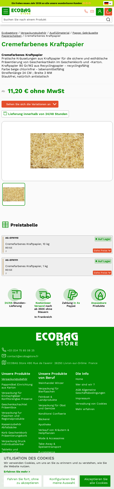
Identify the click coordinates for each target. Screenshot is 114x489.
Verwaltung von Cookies (91, 403)
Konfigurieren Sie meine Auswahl (62, 481)
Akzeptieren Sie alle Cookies (96, 481)
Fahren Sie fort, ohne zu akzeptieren (23, 481)
